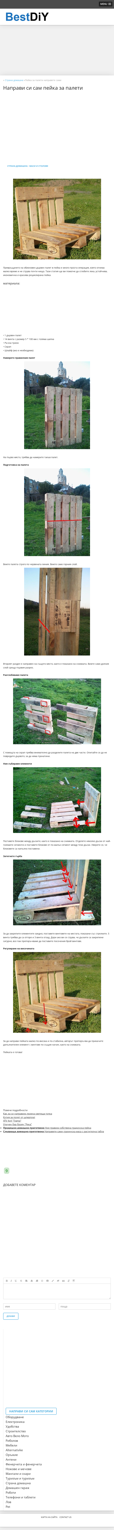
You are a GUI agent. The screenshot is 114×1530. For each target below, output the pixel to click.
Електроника (15, 1422)
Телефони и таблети (20, 1497)
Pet (8, 1507)
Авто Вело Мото (17, 1436)
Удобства (12, 1426)
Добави (11, 1316)
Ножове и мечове (19, 1469)
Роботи (11, 1493)
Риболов (12, 1441)
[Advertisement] (57, 50)
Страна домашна (17, 166)
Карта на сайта (49, 1517)
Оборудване (15, 1417)
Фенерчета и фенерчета (24, 1464)
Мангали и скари (18, 1474)
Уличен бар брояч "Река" (17, 1124)
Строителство (16, 1431)
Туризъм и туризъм (20, 1478)
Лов (8, 1502)
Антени (11, 1459)
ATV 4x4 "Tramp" (12, 1120)
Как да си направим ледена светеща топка (27, 1113)
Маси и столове (38, 166)
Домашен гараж (17, 1488)
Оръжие (12, 1455)
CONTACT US (65, 1517)
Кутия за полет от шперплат (19, 1117)
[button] (105, 4)
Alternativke (14, 1450)
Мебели (11, 1445)
